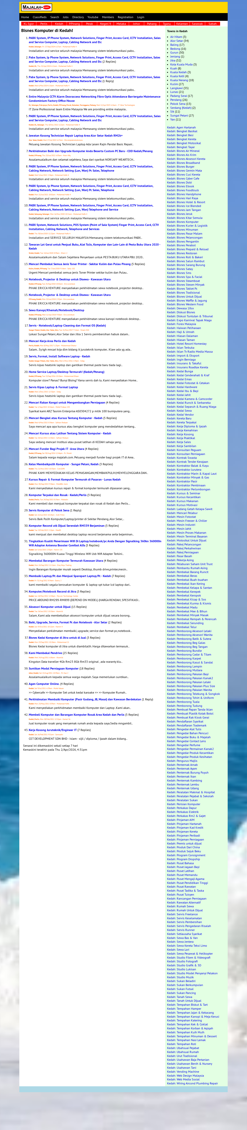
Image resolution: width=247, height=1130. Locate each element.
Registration (125, 17)
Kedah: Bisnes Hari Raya (182, 198)
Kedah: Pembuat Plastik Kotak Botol (190, 713)
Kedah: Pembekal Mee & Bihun (187, 611)
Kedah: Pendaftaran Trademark (186, 725)
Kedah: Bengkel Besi (180, 135)
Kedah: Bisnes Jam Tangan (184, 210)
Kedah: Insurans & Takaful (184, 363)
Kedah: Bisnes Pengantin (183, 241)
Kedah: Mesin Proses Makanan (186, 532)
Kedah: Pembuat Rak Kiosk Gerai (188, 717)
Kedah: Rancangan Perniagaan (186, 898)
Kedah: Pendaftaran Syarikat (185, 721)
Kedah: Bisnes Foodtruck (183, 190)
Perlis (43, 24)
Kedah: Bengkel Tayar (181, 147)
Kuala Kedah (178, 72)
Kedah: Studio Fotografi (182, 961)
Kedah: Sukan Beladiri (181, 981)
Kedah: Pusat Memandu (182, 875)
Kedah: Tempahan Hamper (184, 1008)
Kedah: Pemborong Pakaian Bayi (188, 674)
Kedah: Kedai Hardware (182, 387)
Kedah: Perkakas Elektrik (183, 812)
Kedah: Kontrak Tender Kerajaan (187, 462)
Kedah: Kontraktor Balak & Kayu (188, 465)
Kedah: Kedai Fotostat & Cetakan (188, 383)
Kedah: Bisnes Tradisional (183, 292)
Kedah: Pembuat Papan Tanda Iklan (190, 709)
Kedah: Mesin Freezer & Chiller (187, 521)
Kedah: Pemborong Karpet (184, 658)
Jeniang (175, 56)
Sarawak (197, 24)
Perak (89, 24)
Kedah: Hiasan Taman (181, 340)
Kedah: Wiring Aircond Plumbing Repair (192, 1083)
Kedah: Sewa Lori (178, 949)
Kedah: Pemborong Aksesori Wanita (190, 635)
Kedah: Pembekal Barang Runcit (187, 572)
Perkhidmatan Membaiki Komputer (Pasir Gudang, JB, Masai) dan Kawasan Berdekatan (85, 699)
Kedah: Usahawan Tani (181, 1067)
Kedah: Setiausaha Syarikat (184, 934)
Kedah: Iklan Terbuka (180, 347)
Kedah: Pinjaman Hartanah (184, 824)
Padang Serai (178, 96)
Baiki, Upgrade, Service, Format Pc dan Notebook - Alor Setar (68, 622)
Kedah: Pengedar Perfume (183, 745)
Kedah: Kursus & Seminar (183, 493)
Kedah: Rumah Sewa (180, 906)
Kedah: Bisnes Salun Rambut (185, 261)
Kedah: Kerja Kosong (180, 434)
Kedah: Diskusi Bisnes (181, 312)
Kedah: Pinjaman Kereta (182, 831)
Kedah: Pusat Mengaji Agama (185, 879)
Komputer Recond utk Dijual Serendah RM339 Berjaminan (67, 526)
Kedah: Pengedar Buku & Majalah (189, 737)
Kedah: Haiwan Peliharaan (184, 328)
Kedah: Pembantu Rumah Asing (187, 568)
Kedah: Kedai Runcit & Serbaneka (189, 402)
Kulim (174, 84)
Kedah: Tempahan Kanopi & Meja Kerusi (193, 1016)
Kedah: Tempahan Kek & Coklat (187, 1024)
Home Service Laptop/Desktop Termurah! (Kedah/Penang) (66, 372)
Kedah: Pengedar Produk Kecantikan (190, 753)
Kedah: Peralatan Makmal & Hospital (191, 792)
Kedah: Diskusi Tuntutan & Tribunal (190, 316)
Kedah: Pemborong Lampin (184, 666)
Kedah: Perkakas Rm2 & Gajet (186, 816)
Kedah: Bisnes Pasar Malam (184, 233)
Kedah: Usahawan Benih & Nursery (189, 1063)
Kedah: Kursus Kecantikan (184, 497)
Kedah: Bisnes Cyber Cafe (183, 178)
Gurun (174, 52)
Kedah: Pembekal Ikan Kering (186, 584)
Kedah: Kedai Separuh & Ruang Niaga (191, 406)
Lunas (174, 92)
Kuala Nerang (179, 80)
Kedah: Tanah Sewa (179, 997)
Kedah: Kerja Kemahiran (182, 430)
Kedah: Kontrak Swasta (182, 458)
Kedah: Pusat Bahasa (180, 863)
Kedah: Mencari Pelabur (182, 513)
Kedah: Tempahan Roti (181, 1044)
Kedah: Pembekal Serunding (185, 623)
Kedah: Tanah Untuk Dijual (184, 1000)
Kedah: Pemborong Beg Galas (186, 643)
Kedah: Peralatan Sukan (182, 800)
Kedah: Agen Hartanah (181, 127)
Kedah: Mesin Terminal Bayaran (187, 536)
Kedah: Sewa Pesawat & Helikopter (190, 953)
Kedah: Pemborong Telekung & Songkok (193, 694)
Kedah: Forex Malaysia (181, 324)
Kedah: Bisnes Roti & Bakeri (185, 257)
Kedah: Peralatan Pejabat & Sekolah (190, 796)
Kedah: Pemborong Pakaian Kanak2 (190, 678)
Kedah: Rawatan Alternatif (184, 902)
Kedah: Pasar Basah (179, 556)
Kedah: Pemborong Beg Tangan (187, 647)
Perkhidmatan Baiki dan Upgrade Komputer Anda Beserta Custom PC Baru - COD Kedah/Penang (91, 151)
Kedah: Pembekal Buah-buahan (187, 580)
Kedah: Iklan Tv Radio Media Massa (190, 351)
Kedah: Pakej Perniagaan (183, 552)
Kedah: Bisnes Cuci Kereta (183, 174)
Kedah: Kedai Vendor (180, 414)
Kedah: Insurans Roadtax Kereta (187, 367)
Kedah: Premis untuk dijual (184, 843)
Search (54, 17)
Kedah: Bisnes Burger (180, 166)
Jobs (66, 17)
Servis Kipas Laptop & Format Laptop (53, 387)
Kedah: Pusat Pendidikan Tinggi (187, 883)
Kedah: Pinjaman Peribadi (183, 835)
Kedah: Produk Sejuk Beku (184, 851)
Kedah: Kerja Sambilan (181, 446)
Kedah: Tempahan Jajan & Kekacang (190, 1012)
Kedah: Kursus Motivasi (182, 505)
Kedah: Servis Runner (181, 930)
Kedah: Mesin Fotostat (181, 517)
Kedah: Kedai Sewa (179, 410)
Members (108, 17)
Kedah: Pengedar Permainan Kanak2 (190, 749)
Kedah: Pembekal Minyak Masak (188, 615)
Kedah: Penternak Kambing (184, 780)
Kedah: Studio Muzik (180, 977)
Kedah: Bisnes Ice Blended (184, 206)
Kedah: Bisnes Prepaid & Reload (188, 249)
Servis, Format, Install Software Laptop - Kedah (59, 356)
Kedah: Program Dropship (183, 859)
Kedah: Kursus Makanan (182, 501)
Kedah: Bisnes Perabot (181, 245)
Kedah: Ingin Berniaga (181, 359)
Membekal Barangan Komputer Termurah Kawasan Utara (66, 561)
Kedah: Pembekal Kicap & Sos (186, 599)
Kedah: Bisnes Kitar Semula (184, 218)
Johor (136, 24)
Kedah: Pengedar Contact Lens (186, 741)
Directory (78, 17)
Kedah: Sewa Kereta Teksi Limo (187, 945)
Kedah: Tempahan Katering (184, 1020)
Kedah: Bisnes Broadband (183, 163)
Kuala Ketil (177, 76)
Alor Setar (176, 41)
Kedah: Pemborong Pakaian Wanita (189, 690)
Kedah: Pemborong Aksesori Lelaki (189, 631)
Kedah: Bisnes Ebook (180, 186)
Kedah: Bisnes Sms (179, 273)
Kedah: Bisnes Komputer (183, 222)
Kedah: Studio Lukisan (181, 969)
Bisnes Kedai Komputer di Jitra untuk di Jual (57, 638)
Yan (172, 119)
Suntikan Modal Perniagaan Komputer (54, 668)
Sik (172, 111)
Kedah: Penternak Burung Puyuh (188, 772)
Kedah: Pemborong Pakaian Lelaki (189, 682)
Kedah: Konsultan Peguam (184, 450)
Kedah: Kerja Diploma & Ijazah (187, 426)
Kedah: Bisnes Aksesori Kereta (186, 159)
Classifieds (40, 17)
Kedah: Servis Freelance (182, 914)
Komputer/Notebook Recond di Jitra (52, 591)
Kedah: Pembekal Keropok (184, 595)
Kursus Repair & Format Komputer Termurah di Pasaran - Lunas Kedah (75, 479)
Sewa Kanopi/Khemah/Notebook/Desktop (56, 310)
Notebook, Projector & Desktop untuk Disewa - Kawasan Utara (70, 279)
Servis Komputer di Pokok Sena (49, 510)
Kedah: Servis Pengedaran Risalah (189, 926)
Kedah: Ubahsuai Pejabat (183, 1048)
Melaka (121, 24)
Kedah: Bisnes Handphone (184, 194)
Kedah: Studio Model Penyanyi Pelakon (192, 973)
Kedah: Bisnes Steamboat (183, 281)
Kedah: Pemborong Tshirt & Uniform (190, 698)
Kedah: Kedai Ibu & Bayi (182, 391)
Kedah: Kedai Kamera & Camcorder (189, 399)
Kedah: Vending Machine (183, 1071)
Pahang (152, 24)
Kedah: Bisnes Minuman (182, 229)
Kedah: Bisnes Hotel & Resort (186, 202)
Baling (174, 45)
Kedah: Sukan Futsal (180, 989)
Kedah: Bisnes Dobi (179, 182)
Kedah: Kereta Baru (179, 418)
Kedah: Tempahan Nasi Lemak (186, 1040)
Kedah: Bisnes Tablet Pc (182, 288)
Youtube (93, 17)
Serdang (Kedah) (181, 108)
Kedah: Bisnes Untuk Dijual (184, 296)
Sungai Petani (179, 115)
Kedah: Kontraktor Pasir (182, 481)
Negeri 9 (105, 24)
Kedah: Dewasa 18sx (180, 308)
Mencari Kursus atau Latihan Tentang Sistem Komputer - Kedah (70, 433)
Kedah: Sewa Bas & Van (182, 938)
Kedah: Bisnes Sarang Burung (186, 265)
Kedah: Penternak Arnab (182, 765)
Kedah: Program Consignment (186, 855)
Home (25, 17)
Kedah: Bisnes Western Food (185, 304)
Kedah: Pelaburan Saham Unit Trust (190, 564)
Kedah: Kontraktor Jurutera (184, 469)
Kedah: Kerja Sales (179, 442)
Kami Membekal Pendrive (45, 653)
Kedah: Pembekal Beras (182, 576)
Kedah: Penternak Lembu (183, 784)
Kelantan (182, 24)
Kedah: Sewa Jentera (180, 941)
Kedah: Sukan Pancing (181, 993)
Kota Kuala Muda (181, 64)
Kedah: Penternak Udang (183, 788)
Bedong (175, 49)
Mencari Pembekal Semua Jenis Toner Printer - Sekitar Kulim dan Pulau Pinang (80, 264)
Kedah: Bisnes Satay (180, 269)
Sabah (213, 24)
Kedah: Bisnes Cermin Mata (184, 170)
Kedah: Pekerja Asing (180, 560)
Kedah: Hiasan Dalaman (182, 336)
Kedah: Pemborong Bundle (184, 650)
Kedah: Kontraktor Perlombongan (188, 489)
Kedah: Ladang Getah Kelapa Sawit (189, 509)
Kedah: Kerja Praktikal (181, 438)
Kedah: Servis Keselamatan (184, 918)
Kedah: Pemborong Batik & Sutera (189, 639)
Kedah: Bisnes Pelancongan (185, 237)
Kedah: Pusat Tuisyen (180, 894)
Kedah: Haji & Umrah (180, 332)
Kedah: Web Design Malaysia (185, 1075)
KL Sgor (29, 24)
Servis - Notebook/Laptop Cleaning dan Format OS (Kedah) (67, 325)
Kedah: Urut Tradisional (182, 1056)
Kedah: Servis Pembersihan (184, 922)
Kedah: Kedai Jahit (179, 395)
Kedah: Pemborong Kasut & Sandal (190, 662)
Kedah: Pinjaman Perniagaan (185, 839)
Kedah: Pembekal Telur (182, 627)
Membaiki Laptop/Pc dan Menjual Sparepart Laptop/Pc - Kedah (70, 576)
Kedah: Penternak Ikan (181, 776)
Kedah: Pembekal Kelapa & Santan (189, 587)
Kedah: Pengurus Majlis (182, 761)
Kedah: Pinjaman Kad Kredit (185, 827)
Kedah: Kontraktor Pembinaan (186, 485)
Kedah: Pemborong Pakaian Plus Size (191, 686)
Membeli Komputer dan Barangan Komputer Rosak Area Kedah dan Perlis (76, 715)
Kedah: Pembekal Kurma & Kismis (189, 603)
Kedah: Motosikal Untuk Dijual (186, 540)
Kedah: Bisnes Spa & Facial (184, 277)
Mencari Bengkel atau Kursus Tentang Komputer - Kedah (65, 418)
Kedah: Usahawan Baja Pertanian (188, 1060)
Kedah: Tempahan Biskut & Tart (187, 1004)
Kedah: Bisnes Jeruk (179, 214)
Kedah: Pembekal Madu (182, 607)
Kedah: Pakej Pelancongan (184, 544)
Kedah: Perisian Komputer (183, 804)
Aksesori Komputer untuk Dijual (50, 607)
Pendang (176, 100)
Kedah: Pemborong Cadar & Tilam (189, 654)
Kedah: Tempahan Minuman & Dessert (192, 1036)
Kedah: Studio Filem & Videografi (188, 957)
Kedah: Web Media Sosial (183, 1079)
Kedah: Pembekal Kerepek (184, 591)
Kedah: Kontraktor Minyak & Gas (188, 477)
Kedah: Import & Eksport (183, 355)
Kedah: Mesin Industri (181, 525)
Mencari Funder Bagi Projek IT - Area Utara (56, 449)
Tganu (167, 24)
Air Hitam (176, 37)
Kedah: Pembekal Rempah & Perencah (192, 619)
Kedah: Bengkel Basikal (182, 131)
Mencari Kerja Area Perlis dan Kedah (52, 341)
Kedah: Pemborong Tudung (184, 706)
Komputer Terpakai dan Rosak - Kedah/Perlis (58, 495)
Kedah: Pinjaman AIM (181, 820)
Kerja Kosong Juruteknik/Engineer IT (53, 730)
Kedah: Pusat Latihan (180, 871)
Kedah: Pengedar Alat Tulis (184, 729)
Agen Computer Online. (44, 684)
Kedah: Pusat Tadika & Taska (185, 890)
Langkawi (176, 88)
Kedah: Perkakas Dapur (182, 808)
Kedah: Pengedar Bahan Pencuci (187, 733)
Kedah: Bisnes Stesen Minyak (186, 284)
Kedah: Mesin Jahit (179, 528)
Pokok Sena (177, 104)
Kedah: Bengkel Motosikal (184, 143)
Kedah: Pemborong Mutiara (184, 670)
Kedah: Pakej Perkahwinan (184, 548)
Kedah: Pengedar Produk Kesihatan (189, 757)
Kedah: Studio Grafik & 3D (184, 965)
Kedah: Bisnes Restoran (182, 253)
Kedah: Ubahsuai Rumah (183, 1052)
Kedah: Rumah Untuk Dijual (185, 910)
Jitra (172, 60)
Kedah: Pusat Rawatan (181, 886)
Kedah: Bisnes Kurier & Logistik (187, 225)
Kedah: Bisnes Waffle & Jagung (187, 300)
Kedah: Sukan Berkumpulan (185, 985)
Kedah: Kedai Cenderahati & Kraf (188, 375)
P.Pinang (74, 24)
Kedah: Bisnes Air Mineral (183, 151)
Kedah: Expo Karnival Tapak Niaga (189, 320)
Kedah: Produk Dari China (183, 847)
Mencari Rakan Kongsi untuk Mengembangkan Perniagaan (67, 402)
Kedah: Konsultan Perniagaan (186, 454)
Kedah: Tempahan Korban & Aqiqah (190, 1028)
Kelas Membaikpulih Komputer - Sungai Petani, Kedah (64, 464)
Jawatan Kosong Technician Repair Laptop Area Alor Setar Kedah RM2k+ (76, 136)
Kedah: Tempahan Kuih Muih (185, 1032)
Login (140, 17)
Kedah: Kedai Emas (179, 379)
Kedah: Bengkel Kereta (181, 139)
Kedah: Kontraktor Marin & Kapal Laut (192, 473)
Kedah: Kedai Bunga (180, 371)
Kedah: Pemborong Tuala (183, 702)
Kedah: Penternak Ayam (182, 768)
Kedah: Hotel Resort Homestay (186, 343)
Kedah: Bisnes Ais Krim (181, 155)
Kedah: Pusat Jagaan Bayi (183, 867)
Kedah (59, 24)
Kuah (173, 68)
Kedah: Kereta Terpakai (181, 422)
